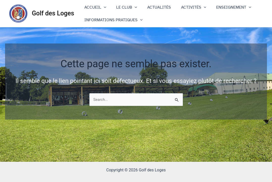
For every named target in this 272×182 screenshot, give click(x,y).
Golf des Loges (53, 13)
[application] (102, 7)
